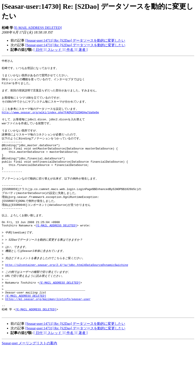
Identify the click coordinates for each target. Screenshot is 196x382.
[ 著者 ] (82, 50)
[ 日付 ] (39, 50)
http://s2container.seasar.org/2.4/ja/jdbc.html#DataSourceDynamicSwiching (66, 291)
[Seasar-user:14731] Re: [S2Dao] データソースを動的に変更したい (75, 45)
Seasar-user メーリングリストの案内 (29, 378)
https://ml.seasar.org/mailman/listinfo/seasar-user (48, 331)
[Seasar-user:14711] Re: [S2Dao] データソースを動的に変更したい (75, 40)
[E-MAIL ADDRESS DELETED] (38, 28)
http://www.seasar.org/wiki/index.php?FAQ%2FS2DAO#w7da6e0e (50, 118)
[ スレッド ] (55, 50)
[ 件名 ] (70, 50)
